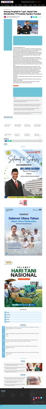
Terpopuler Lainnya (23, 358)
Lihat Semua (23, 146)
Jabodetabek (25, 5)
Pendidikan (20, 5)
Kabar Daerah (7, 5)
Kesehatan (22, 395)
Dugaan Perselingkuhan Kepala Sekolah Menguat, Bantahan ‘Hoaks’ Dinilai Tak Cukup (24, 334)
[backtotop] (23, 389)
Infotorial (35, 5)
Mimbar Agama (32, 395)
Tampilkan (40, 138)
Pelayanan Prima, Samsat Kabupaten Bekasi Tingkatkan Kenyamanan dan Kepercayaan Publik (21, 347)
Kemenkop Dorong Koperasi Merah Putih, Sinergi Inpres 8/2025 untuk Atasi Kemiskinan (15, 368)
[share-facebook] (31, 17)
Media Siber (35, 403)
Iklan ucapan (32, 393)
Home (2, 5)
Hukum (16, 5)
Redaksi (34, 402)
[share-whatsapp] (36, 17)
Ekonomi (8, 321)
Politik (39, 5)
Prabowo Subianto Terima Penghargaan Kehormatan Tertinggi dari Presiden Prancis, (15, 372)
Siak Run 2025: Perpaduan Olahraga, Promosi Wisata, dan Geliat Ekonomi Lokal (15, 385)
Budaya (2, 393)
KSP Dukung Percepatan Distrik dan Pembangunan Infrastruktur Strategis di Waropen (14, 365)
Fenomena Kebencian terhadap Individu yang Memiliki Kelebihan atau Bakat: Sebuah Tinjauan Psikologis (15, 379)
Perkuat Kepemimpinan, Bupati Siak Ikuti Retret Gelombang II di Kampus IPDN (14, 382)
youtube (39, 403)
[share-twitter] (34, 17)
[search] (27, 2)
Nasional (30, 5)
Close (1, 405)
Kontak (37, 402)
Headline (12, 5)
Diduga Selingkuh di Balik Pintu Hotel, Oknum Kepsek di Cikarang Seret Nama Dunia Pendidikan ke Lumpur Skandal (23, 328)
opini (31, 396)
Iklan (40, 402)
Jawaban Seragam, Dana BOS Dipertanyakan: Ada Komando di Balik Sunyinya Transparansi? (23, 353)
